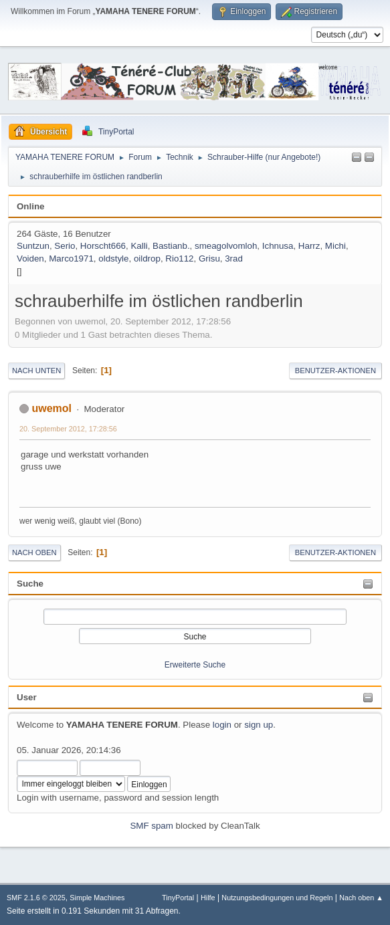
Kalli (138, 246)
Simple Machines (97, 898)
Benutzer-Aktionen (335, 371)
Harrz (309, 246)
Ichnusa (278, 246)
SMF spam (151, 826)
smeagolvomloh (226, 246)
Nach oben (34, 552)
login (222, 725)
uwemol (51, 408)
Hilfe (208, 898)
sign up (258, 725)
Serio (64, 246)
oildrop (147, 258)
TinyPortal (178, 898)
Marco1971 (71, 258)
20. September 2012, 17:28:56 (68, 429)
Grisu (209, 258)
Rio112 (179, 258)
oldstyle (113, 258)
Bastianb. (171, 246)
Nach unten (36, 371)
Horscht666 (103, 246)
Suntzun (33, 246)
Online (30, 206)
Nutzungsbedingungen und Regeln (276, 898)
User (27, 697)
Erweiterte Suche (195, 665)
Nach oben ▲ (361, 898)
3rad (234, 258)
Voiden (30, 258)
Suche (30, 584)
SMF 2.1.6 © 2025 (36, 898)
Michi (335, 246)
